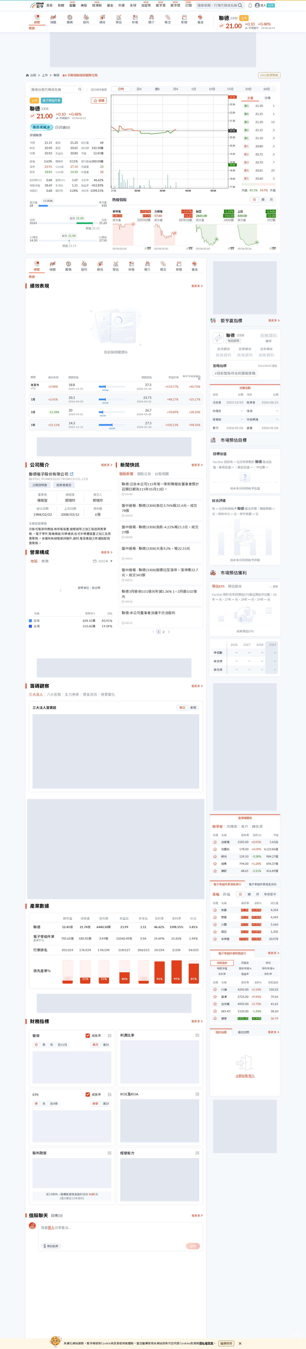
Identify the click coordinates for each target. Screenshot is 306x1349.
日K (139, 89)
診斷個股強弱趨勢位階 (83, 75)
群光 (224, 856)
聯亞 (198, 211)
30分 (248, 89)
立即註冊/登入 (245, 1096)
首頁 (49, 5)
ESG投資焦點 (269, 75)
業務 (44, 561)
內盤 (244, 190)
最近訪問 (243, 1053)
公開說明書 (39, 485)
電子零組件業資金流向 (262, 884)
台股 (72, 5)
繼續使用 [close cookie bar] (226, 1343)
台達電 (225, 842)
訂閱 (188, 5)
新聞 (61, 5)
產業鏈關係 (245, 818)
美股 (84, 5)
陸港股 (97, 5)
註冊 (270, 5)
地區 (34, 561)
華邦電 (117, 211)
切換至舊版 (100, 89)
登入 (263, 5)
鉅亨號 (175, 5)
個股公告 (144, 474)
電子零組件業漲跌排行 (227, 884)
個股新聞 (126, 474)
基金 (110, 5)
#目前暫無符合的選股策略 (235, 373)
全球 (133, 5)
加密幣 (146, 5)
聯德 (57, 75)
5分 (193, 89)
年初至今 (270, 894)
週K (157, 89)
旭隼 (224, 863)
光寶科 (225, 849)
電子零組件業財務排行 (232, 974)
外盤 (273, 190)
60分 (267, 89)
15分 (230, 89)
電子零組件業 (51, 100)
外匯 (121, 5)
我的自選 (221, 1053)
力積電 (158, 211)
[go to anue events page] (250, 5)
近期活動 (245, 388)
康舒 (224, 871)
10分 (212, 89)
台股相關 (162, 474)
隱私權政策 (206, 1343)
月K (175, 89)
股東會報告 (64, 485)
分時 (121, 89)
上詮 (240, 211)
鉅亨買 (161, 5)
